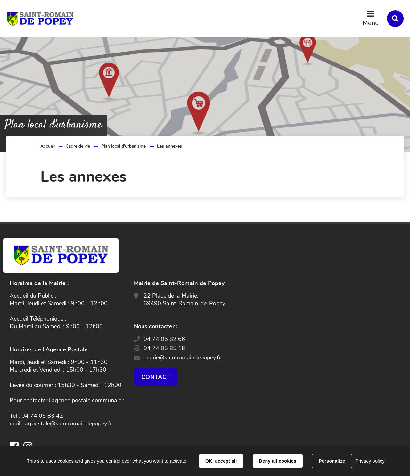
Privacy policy (370, 461)
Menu (371, 23)
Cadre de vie (78, 146)
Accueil (47, 146)
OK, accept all (221, 461)
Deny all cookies (277, 461)
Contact (155, 377)
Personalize (332, 461)
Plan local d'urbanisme (123, 146)
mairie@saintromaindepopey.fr (182, 357)
